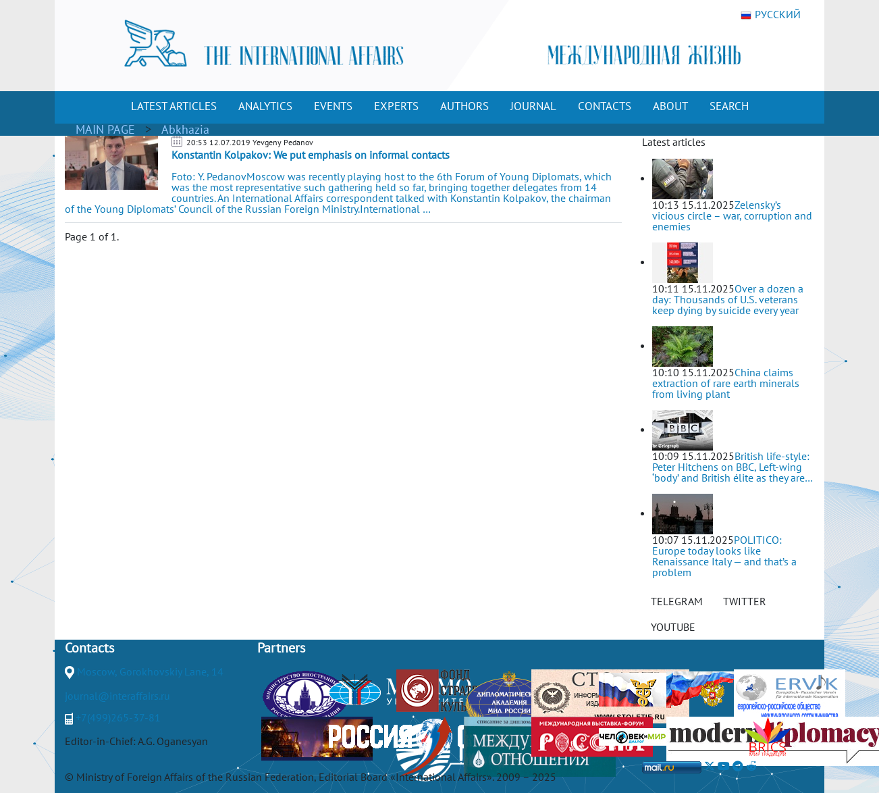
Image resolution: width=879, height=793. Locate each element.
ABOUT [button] (670, 106)
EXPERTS (396, 106)
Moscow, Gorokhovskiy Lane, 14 (150, 671)
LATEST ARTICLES (174, 106)
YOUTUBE (673, 627)
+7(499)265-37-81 (118, 717)
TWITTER (744, 601)
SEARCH (729, 106)
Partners (281, 648)
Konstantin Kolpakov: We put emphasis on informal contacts (310, 154)
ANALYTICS (265, 106)
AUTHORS (464, 106)
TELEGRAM (677, 601)
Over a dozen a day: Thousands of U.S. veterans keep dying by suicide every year (727, 299)
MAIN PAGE (105, 129)
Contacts (89, 648)
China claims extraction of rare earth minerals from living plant (725, 383)
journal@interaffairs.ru (117, 695)
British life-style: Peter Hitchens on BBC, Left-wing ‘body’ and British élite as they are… (732, 466)
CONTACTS (604, 106)
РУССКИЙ (771, 15)
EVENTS (333, 106)
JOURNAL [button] (533, 106)
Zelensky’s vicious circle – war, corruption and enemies (732, 215)
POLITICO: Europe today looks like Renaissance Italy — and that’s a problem (724, 556)
